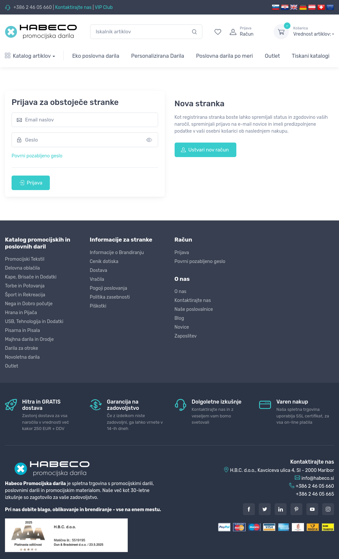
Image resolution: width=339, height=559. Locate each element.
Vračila (97, 279)
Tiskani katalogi (310, 56)
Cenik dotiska (104, 261)
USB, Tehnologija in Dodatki (34, 321)
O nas (180, 291)
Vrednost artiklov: (313, 31)
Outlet (272, 56)
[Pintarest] (296, 509)
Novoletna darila (22, 357)
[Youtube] (312, 509)
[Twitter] (265, 509)
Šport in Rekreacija (25, 295)
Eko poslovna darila (95, 56)
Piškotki (98, 306)
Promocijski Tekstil (24, 259)
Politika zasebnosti (110, 297)
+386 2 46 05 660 (32, 7)
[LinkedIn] (281, 509)
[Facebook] (249, 509)
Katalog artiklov (28, 56)
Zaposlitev (186, 336)
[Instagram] (328, 509)
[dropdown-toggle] (281, 31)
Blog (179, 318)
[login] (245, 31)
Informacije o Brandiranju (117, 252)
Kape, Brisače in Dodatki (30, 277)
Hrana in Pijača (21, 312)
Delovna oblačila (22, 268)
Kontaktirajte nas (73, 7)
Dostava (98, 270)
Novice (182, 327)
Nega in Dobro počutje (28, 304)
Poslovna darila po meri (224, 56)
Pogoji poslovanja (108, 288)
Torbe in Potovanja (25, 286)
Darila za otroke (21, 348)
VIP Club (104, 7)
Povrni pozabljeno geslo (37, 156)
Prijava (30, 183)
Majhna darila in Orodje (29, 339)
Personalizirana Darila (157, 56)
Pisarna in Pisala (22, 330)
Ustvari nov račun (205, 150)
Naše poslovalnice (194, 309)
